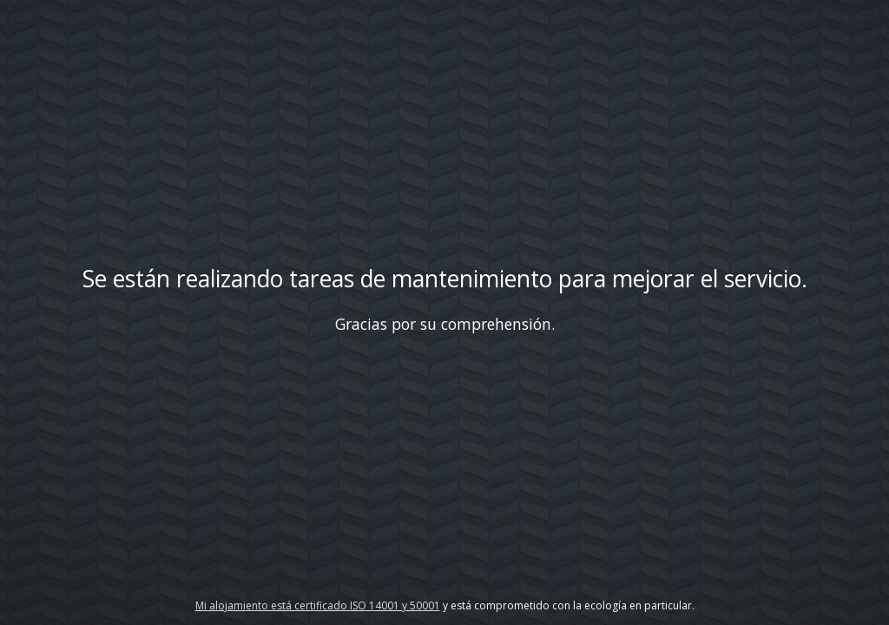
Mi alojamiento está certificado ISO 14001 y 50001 (317, 605)
